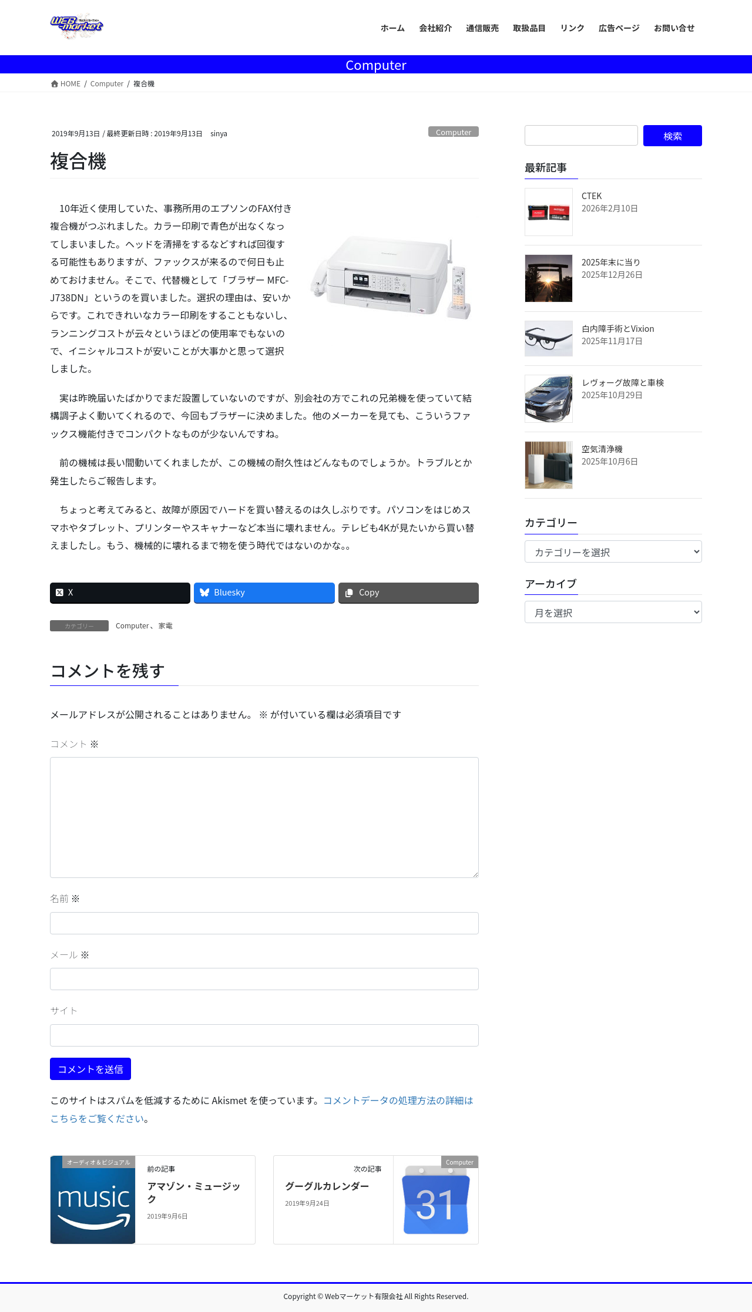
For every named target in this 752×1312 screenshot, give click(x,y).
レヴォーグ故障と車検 (623, 382)
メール (70, 954)
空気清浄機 (602, 449)
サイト (64, 1010)
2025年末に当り (611, 262)
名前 (65, 898)
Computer (453, 131)
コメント (74, 743)
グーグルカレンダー (327, 1186)
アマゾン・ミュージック (194, 1192)
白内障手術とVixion (618, 328)
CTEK (592, 195)
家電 (165, 625)
